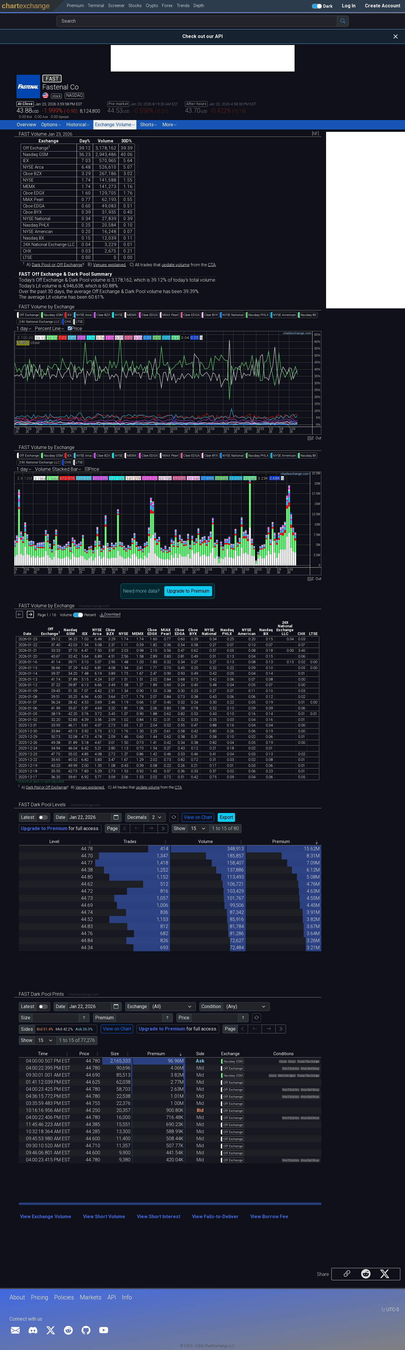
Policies (64, 1297)
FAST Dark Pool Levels (59, 804)
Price (77, 328)
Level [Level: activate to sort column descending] (54, 841)
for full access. (60, 828)
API (111, 1297)
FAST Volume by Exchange (47, 307)
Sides (27, 1029)
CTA (212, 264)
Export (226, 817)
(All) (157, 1006)
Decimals (137, 817)
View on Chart (198, 817)
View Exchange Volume (45, 1216)
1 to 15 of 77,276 (77, 1040)
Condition (211, 1006)
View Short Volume (104, 1216)
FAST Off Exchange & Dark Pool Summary (65, 274)
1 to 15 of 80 (225, 828)
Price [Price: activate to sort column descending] (84, 1053)
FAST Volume (45, 134)
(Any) (232, 1006)
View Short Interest (158, 1216)
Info (127, 1297)
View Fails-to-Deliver (215, 1216)
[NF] (315, 134)
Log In (349, 6)
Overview (26, 124)
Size (25, 1017)
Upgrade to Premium (188, 591)
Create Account (382, 6)
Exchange (137, 1006)
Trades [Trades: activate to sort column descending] (129, 841)
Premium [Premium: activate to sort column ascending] (281, 841)
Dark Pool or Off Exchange (57, 264)
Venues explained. (109, 264)
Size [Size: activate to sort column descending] (115, 1053)
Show (179, 828)
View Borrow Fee (269, 1216)
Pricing (39, 1297)
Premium (104, 1017)
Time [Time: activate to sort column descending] (43, 1053)
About (17, 1297)
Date (60, 817)
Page (112, 828)
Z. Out (316, 438)
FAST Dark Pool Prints (59, 994)
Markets (90, 1297)
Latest (27, 817)
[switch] (43, 817)
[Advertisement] (203, 58)
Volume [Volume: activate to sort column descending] (205, 841)
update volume (175, 264)
